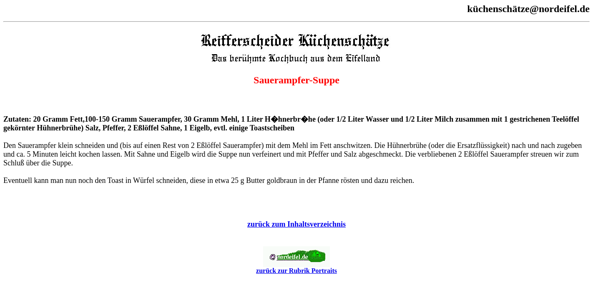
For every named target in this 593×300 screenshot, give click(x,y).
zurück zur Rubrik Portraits (296, 267)
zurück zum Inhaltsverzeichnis (296, 224)
